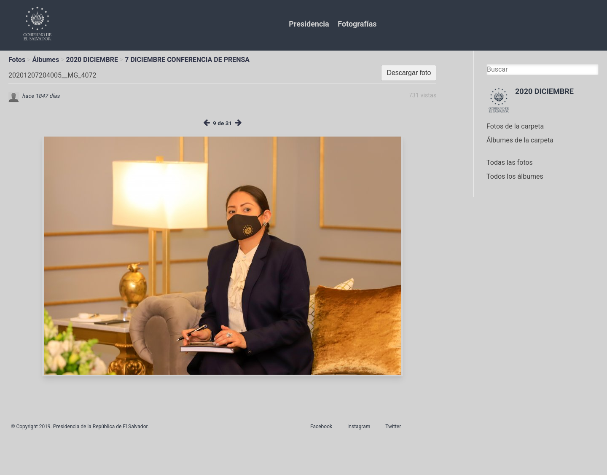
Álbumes (45, 60)
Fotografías (357, 23)
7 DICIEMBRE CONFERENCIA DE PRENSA (187, 60)
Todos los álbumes (514, 176)
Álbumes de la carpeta (519, 140)
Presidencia (309, 23)
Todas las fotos (509, 162)
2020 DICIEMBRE (92, 60)
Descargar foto (409, 72)
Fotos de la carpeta (515, 126)
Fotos (16, 60)
